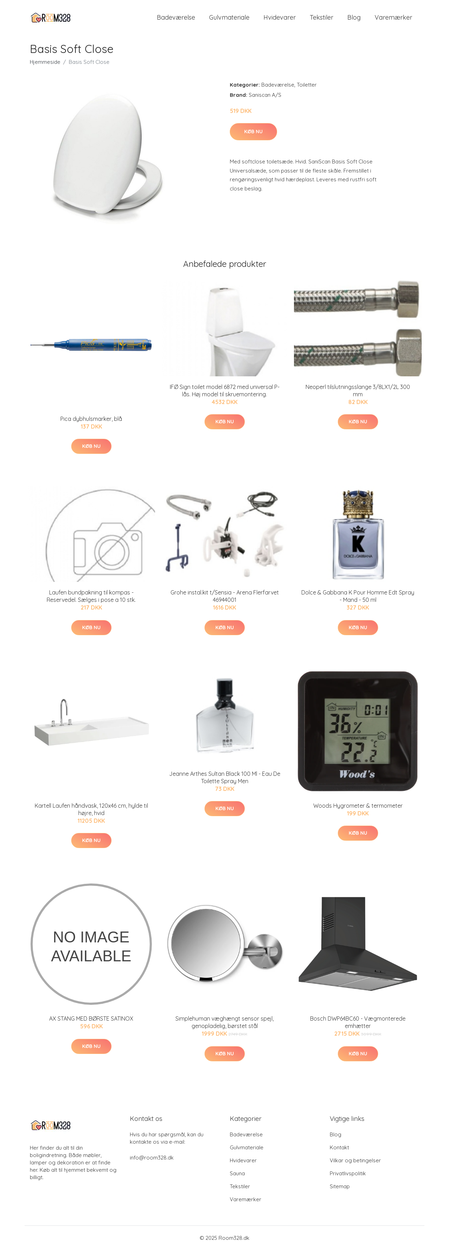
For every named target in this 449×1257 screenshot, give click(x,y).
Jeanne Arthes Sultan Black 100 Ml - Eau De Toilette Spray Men (224, 784)
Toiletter (307, 91)
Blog (354, 21)
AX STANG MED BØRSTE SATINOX (91, 1025)
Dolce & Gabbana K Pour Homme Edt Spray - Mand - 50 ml (357, 603)
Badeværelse (176, 21)
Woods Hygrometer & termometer (358, 812)
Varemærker (393, 21)
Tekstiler (321, 21)
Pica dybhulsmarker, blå (91, 425)
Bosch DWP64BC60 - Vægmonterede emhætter (358, 1029)
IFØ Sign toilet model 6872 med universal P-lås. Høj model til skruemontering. (225, 397)
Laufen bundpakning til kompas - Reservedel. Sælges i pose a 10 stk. (91, 603)
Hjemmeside (45, 69)
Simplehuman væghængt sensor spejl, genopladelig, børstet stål (224, 1029)
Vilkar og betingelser (355, 1167)
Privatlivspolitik (348, 1180)
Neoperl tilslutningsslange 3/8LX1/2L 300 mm (358, 397)
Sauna (237, 1180)
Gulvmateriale (229, 21)
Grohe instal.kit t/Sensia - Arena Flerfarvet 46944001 (224, 603)
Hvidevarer (279, 21)
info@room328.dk (152, 1164)
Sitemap (340, 1193)
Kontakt (339, 1154)
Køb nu (253, 138)
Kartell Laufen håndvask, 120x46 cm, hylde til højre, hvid (91, 816)
